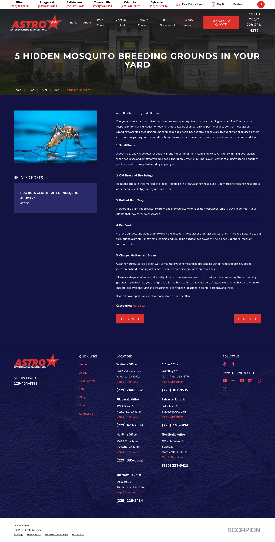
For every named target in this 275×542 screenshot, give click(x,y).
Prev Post (130, 319)
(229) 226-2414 (129, 500)
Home (83, 364)
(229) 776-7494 (175, 424)
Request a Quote (221, 22)
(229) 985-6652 (129, 460)
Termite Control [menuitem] (143, 22)
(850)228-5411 (75, 6)
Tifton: (19, 2)
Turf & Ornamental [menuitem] (167, 22)
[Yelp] (225, 364)
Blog (82, 397)
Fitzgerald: (47, 2)
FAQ (81, 389)
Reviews (238, 4)
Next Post (247, 319)
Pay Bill (221, 4)
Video (82, 405)
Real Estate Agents (194, 4)
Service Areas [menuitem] (189, 22)
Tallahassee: (75, 2)
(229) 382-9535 (175, 389)
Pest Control (87, 381)
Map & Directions (127, 382)
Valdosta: (130, 2)
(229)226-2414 (102, 6)
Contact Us (86, 414)
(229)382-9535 (19, 6)
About (83, 372)
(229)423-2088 (47, 6)
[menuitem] (18, 534)
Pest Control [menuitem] (101, 22)
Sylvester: (158, 2)
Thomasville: (102, 2)
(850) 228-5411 (175, 465)
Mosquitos (139, 305)
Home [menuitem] (74, 22)
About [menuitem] (87, 22)
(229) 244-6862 (129, 389)
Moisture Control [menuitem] (121, 22)
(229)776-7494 (157, 6)
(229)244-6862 (130, 6)
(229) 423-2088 (129, 424)
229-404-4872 (26, 383)
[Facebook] (233, 364)
